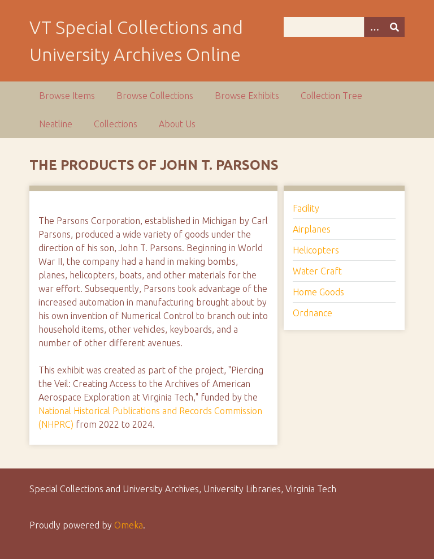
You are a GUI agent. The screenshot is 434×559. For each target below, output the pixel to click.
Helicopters (316, 250)
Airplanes (312, 229)
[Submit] (394, 27)
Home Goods (318, 292)
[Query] (344, 27)
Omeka (128, 525)
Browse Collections (154, 96)
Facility (306, 208)
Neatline (55, 124)
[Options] (374, 27)
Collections (115, 124)
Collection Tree (331, 96)
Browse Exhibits (247, 96)
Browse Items (67, 96)
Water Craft (317, 271)
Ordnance (312, 313)
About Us (177, 124)
